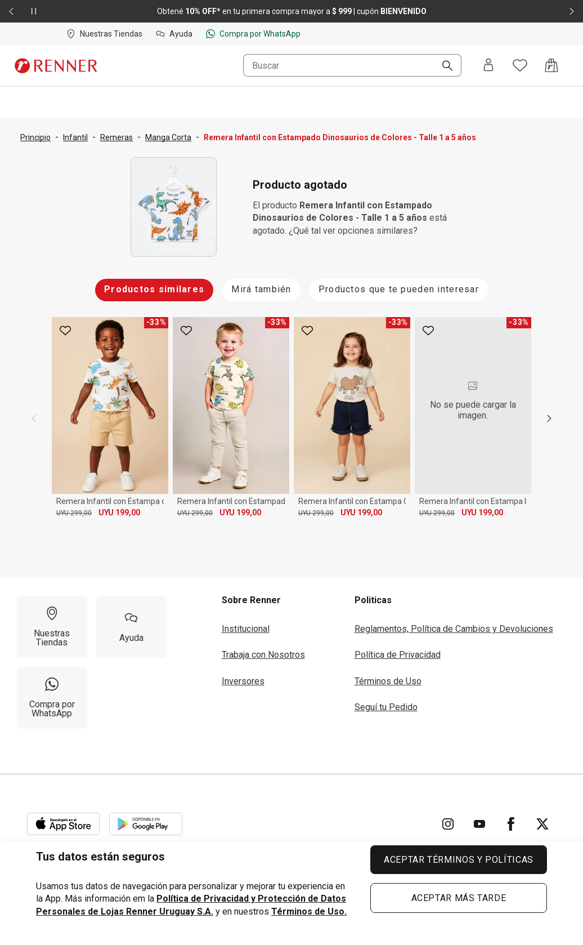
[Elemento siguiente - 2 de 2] (571, 11)
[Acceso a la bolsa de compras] (551, 65)
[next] (549, 418)
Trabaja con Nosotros (263, 654)
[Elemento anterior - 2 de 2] (11, 11)
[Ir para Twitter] (542, 823)
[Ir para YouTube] (479, 823)
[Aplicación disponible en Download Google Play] (145, 824)
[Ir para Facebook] (510, 823)
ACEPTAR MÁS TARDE (458, 898)
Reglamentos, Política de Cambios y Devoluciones (454, 628)
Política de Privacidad (398, 654)
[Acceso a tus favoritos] (519, 65)
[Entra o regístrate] (488, 65)
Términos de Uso (388, 681)
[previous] (33, 418)
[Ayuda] (131, 627)
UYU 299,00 (74, 513)
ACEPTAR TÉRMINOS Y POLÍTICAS (458, 859)
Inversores (243, 681)
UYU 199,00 (119, 512)
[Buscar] (442, 66)
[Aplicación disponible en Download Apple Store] (63, 824)
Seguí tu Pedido (386, 707)
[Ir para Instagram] (447, 823)
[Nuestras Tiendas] (52, 627)
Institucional (246, 628)
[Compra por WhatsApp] (52, 698)
